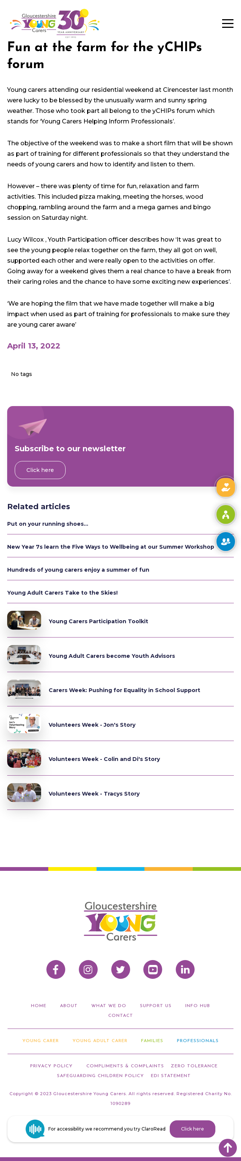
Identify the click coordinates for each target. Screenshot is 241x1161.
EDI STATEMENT (171, 1076)
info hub (197, 1006)
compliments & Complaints (125, 1066)
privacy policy (51, 1066)
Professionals (198, 1041)
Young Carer (40, 1041)
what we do (108, 1006)
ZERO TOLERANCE (194, 1066)
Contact (120, 1015)
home (38, 1006)
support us (156, 1006)
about (69, 1006)
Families (152, 1041)
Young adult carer (99, 1041)
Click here (40, 470)
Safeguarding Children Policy (100, 1076)
